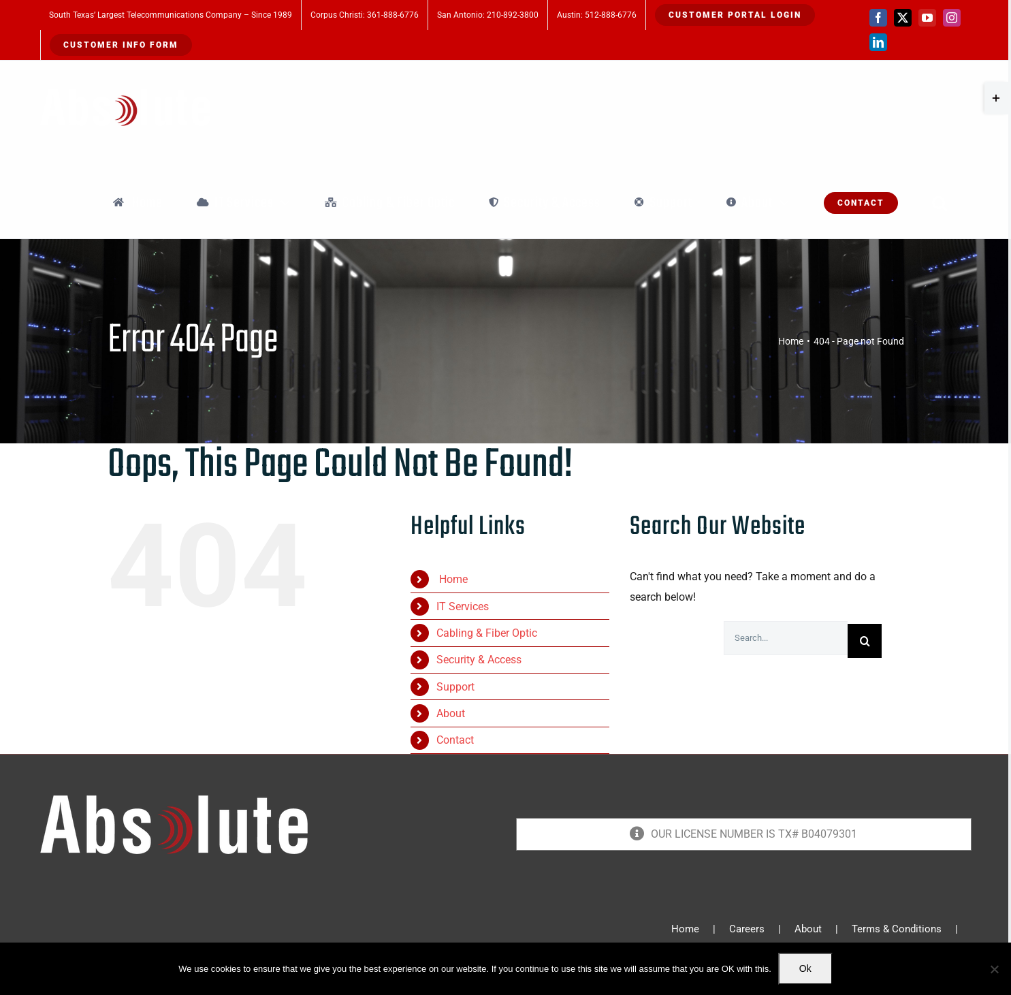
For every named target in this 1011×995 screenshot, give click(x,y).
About (450, 713)
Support (455, 686)
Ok (805, 968)
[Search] (865, 641)
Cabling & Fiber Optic (486, 633)
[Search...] (786, 638)
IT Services (462, 606)
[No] (994, 969)
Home (452, 579)
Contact (455, 739)
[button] (940, 203)
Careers (747, 929)
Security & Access (478, 659)
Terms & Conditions (897, 929)
